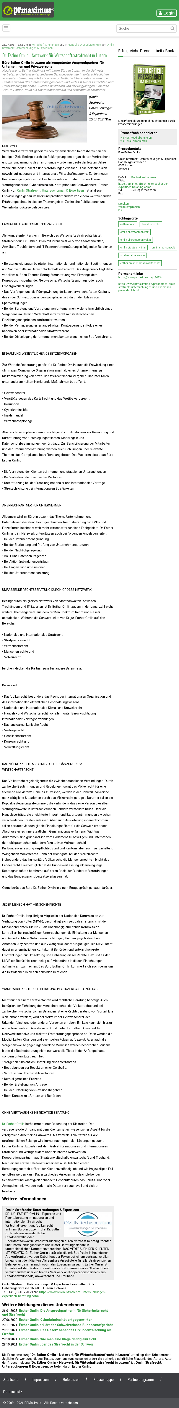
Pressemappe (103, 1379)
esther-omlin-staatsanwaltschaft (140, 263)
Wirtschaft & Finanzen (45, 44)
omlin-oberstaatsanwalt (134, 232)
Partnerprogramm (141, 1379)
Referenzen (71, 1379)
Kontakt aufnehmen (143, 177)
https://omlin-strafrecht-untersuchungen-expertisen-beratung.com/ (143, 185)
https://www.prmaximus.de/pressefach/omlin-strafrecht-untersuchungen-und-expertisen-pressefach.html (147, 287)
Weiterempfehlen (129, 206)
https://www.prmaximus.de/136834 (140, 277)
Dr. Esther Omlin (13, 1124)
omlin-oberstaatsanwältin (135, 239)
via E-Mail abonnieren (133, 141)
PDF (120, 210)
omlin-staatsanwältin (133, 247)
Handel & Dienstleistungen (84, 44)
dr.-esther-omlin (151, 224)
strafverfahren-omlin (132, 255)
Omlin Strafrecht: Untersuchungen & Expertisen (50, 190)
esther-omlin (127, 224)
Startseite (10, 1379)
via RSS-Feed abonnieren (136, 137)
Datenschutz (12, 1391)
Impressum (41, 1379)
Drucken (123, 203)
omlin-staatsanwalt (163, 247)
